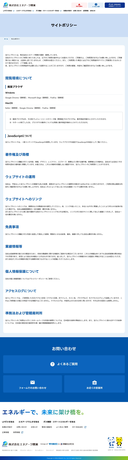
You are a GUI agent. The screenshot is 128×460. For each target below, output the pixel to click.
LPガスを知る (9, 11)
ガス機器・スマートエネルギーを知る (49, 11)
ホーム (6, 39)
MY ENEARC (79, 427)
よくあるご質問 (62, 427)
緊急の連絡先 (47, 427)
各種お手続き (67, 11)
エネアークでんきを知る (25, 11)
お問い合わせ (77, 11)
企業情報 (85, 11)
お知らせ (92, 11)
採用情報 (18, 432)
